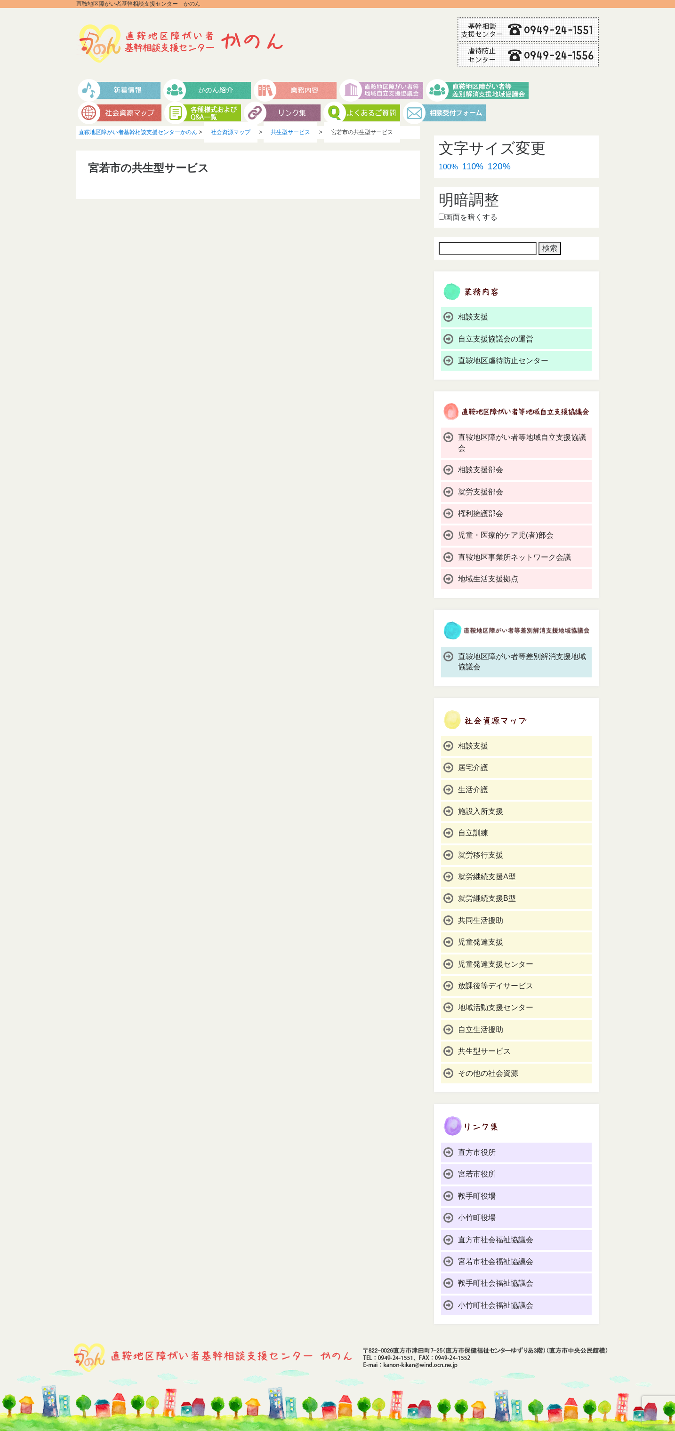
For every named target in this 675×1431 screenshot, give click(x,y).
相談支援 (473, 317)
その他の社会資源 (488, 1073)
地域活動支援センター (495, 1007)
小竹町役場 (477, 1218)
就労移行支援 (480, 855)
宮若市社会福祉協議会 (495, 1261)
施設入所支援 (480, 811)
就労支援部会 (480, 492)
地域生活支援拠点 (488, 579)
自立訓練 (473, 833)
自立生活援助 (480, 1030)
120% (499, 166)
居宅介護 (473, 767)
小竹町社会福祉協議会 (495, 1305)
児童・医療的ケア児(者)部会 (506, 535)
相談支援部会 (480, 470)
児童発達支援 (480, 942)
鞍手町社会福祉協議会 (495, 1283)
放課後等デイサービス (495, 986)
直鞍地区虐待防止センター (503, 361)
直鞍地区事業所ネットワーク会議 (514, 557)
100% (448, 167)
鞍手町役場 (477, 1196)
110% (472, 166)
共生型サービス (484, 1051)
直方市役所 (477, 1152)
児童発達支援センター (495, 964)
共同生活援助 (480, 920)
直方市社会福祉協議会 (495, 1240)
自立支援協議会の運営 (495, 339)
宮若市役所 (477, 1174)
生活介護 (473, 790)
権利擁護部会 (480, 513)
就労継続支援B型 (487, 898)
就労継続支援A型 (487, 877)
